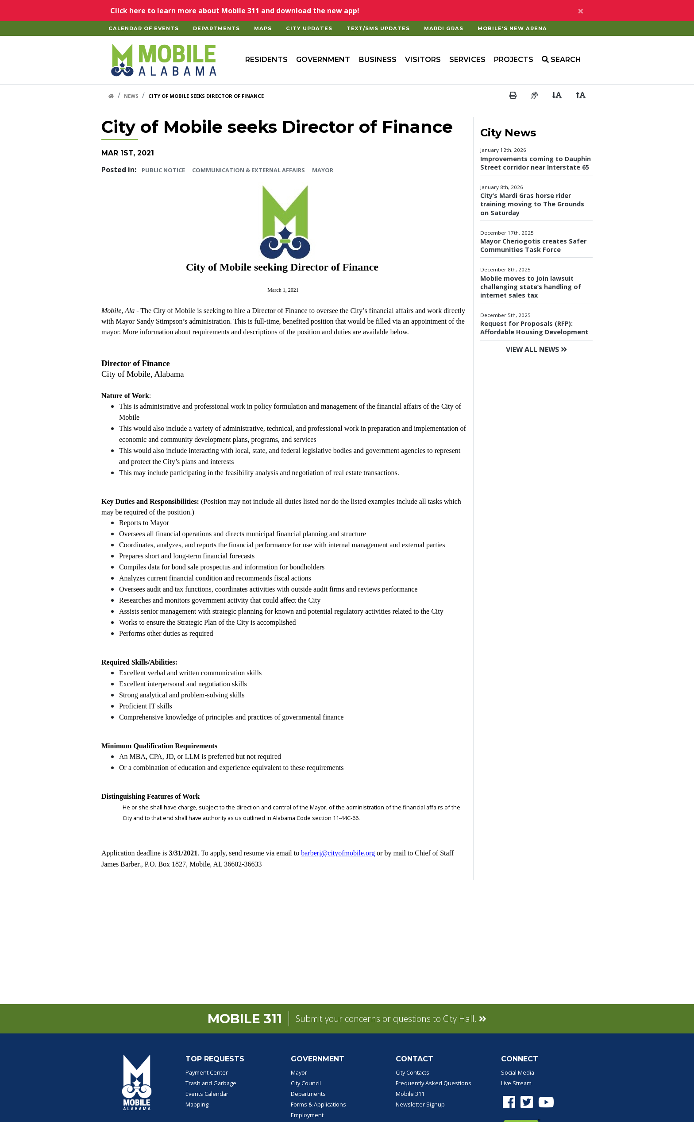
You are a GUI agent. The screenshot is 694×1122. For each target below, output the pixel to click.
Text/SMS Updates (378, 28)
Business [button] (378, 59)
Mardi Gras (443, 28)
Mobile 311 (410, 1094)
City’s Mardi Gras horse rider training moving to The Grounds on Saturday (532, 204)
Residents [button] (266, 59)
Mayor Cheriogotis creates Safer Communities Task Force (533, 245)
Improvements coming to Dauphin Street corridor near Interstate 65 (535, 163)
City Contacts (412, 1072)
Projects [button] (513, 59)
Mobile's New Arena (512, 28)
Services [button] (467, 59)
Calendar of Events (143, 28)
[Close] (581, 10)
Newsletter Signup (420, 1104)
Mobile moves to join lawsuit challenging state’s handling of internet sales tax (530, 286)
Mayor (322, 170)
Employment (307, 1115)
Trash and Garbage (210, 1083)
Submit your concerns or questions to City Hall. (391, 1019)
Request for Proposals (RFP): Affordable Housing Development (534, 327)
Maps (263, 28)
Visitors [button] (423, 59)
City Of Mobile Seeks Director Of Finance (206, 96)
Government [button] (323, 59)
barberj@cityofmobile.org (338, 853)
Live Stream (516, 1083)
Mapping (196, 1104)
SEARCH (561, 59)
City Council (306, 1083)
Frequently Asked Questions (433, 1083)
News (131, 96)
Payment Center (206, 1072)
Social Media (517, 1072)
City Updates (309, 28)
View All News (536, 349)
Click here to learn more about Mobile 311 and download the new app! (234, 10)
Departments (216, 28)
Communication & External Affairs (248, 170)
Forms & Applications (318, 1104)
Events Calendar (206, 1094)
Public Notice (163, 170)
